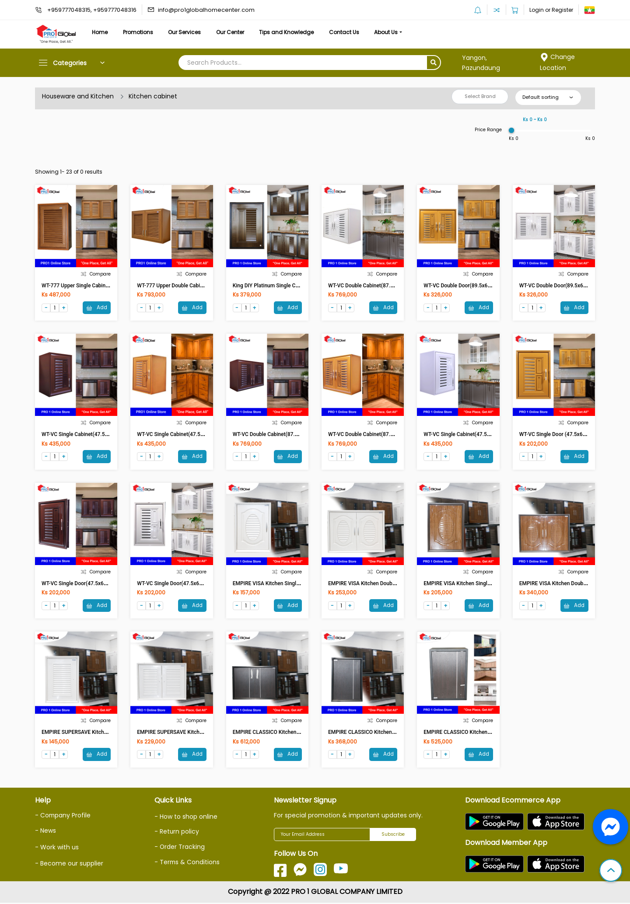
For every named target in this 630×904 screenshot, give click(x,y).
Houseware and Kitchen (78, 96)
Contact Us (353, 32)
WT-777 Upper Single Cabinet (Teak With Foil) (95, 286)
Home (100, 32)
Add (96, 307)
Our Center (236, 32)
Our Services (188, 32)
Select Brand (480, 96)
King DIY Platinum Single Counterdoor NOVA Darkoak (295, 286)
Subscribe (393, 835)
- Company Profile (63, 816)
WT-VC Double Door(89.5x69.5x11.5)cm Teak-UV (481, 286)
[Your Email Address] (322, 835)
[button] (611, 871)
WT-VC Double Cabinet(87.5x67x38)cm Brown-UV (291, 435)
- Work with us (57, 847)
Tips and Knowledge (294, 32)
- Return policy (177, 833)
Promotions (141, 32)
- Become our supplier (69, 864)
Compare (96, 274)
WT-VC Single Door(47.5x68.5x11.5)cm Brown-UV (100, 584)
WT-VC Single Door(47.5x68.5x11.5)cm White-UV (195, 584)
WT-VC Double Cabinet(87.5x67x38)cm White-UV (386, 286)
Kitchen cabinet (153, 96)
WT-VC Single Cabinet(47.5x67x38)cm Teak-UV (192, 435)
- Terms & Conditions (187, 863)
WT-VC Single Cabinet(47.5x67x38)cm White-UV (480, 435)
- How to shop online (185, 817)
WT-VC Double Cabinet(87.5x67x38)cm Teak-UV (384, 435)
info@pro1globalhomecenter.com (206, 10)
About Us (397, 32)
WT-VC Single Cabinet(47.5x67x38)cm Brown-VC (99, 435)
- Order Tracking (179, 848)
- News (45, 831)
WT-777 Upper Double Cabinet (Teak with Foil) (191, 286)
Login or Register (551, 10)
